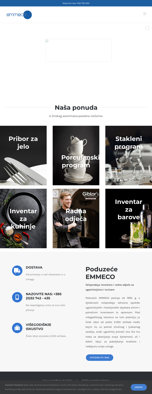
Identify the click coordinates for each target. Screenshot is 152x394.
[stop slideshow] (86, 82)
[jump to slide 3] (75, 82)
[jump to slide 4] (79, 82)
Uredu (139, 387)
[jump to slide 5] (82, 82)
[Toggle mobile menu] (145, 14)
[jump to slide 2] (71, 82)
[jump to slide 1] (67, 82)
